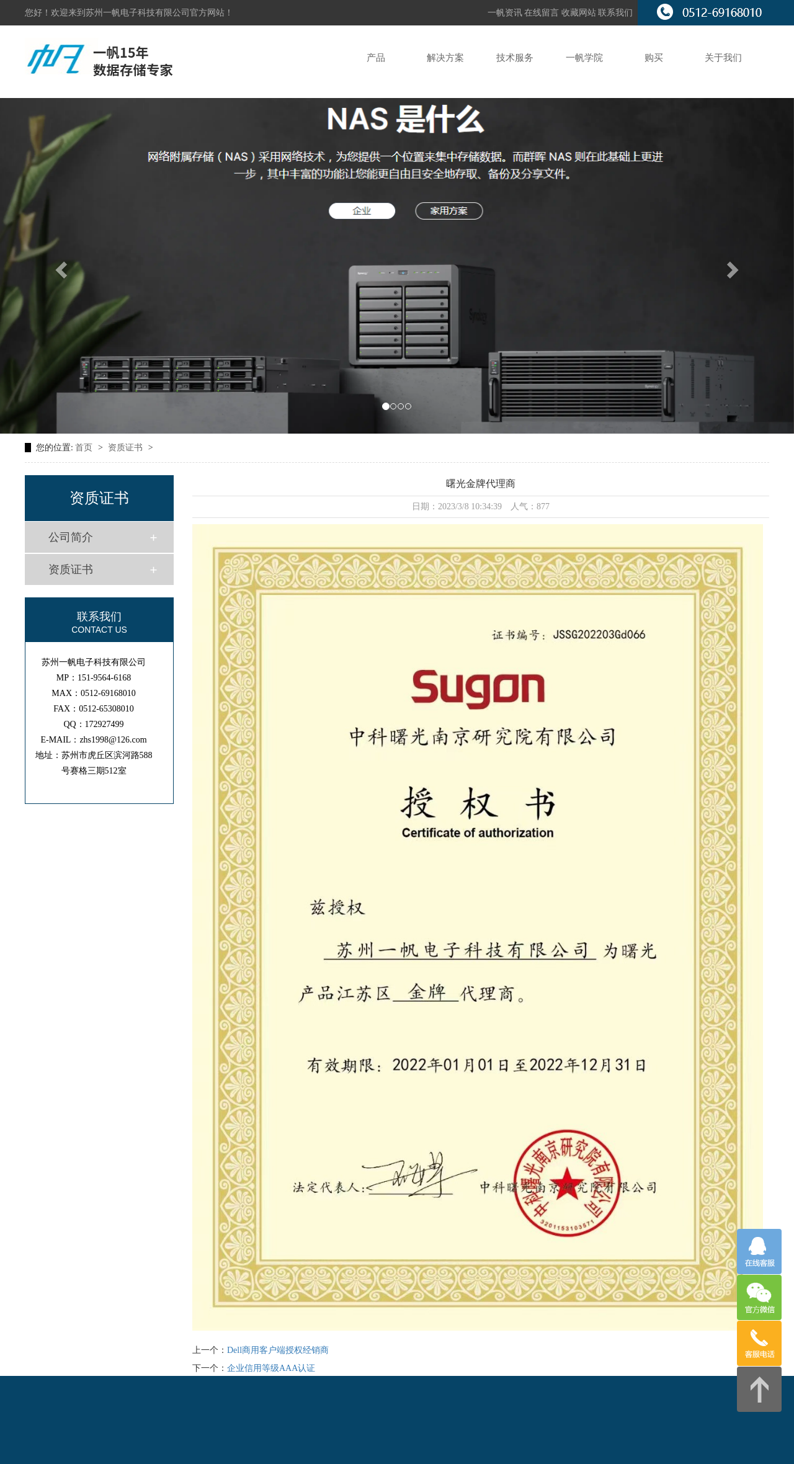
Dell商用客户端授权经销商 (278, 1350)
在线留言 (542, 12)
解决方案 (445, 58)
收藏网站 (578, 12)
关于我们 (723, 58)
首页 (85, 447)
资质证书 (126, 447)
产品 (376, 58)
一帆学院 (584, 58)
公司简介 (70, 537)
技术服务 (514, 58)
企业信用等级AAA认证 (271, 1368)
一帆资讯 (505, 12)
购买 (654, 58)
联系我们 (615, 12)
